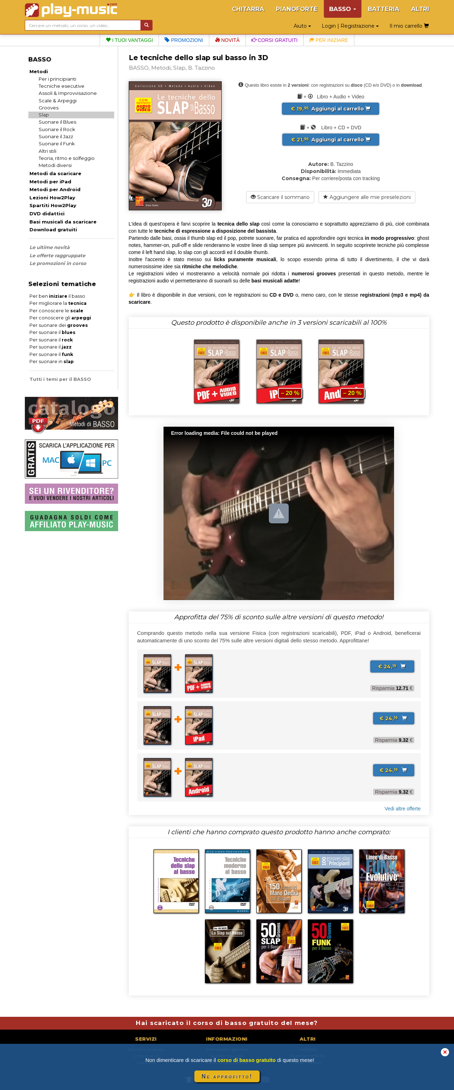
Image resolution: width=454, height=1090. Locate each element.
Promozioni (184, 40)
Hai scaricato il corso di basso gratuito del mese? (227, 1022)
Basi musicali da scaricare (62, 222)
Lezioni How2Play (52, 197)
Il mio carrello (409, 26)
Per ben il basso (57, 296)
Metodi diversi (55, 165)
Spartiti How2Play (52, 205)
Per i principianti (57, 79)
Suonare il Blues (57, 122)
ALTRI (420, 8)
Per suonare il (52, 332)
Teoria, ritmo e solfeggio (67, 158)
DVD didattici (47, 213)
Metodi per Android (55, 189)
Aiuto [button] (302, 26)
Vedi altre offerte (402, 808)
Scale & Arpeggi (58, 100)
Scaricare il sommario (280, 197)
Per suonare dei (58, 325)
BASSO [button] (342, 8)
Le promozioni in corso (57, 263)
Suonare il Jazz (56, 136)
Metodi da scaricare (55, 173)
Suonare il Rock (57, 129)
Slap (44, 115)
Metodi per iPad (50, 181)
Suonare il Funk (57, 143)
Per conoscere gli (60, 317)
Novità (227, 40)
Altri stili (47, 151)
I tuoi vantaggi (129, 40)
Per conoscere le (56, 310)
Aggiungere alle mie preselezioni (367, 197)
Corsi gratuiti (274, 40)
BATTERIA (383, 8)
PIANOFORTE (296, 8)
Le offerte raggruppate (57, 255)
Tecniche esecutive (61, 86)
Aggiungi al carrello (330, 109)
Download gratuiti (53, 229)
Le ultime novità (49, 247)
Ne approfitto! (227, 1076)
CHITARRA (248, 8)
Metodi (38, 71)
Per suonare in (51, 361)
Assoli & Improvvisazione (68, 93)
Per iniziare (328, 40)
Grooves (49, 107)
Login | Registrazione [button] (350, 26)
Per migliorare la (58, 303)
